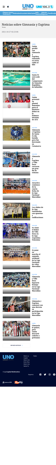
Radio (35, 356)
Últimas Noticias (6, 13)
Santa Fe (11, 13)
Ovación (23, 13)
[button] (4, 7)
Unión (33, 13)
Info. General (38, 13)
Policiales (16, 13)
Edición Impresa (44, 13)
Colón (28, 13)
